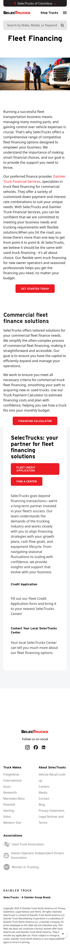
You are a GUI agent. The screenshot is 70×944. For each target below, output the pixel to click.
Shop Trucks (49, 12)
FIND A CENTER (26, 481)
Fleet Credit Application (25, 469)
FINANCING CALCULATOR (35, 421)
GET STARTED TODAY (35, 288)
